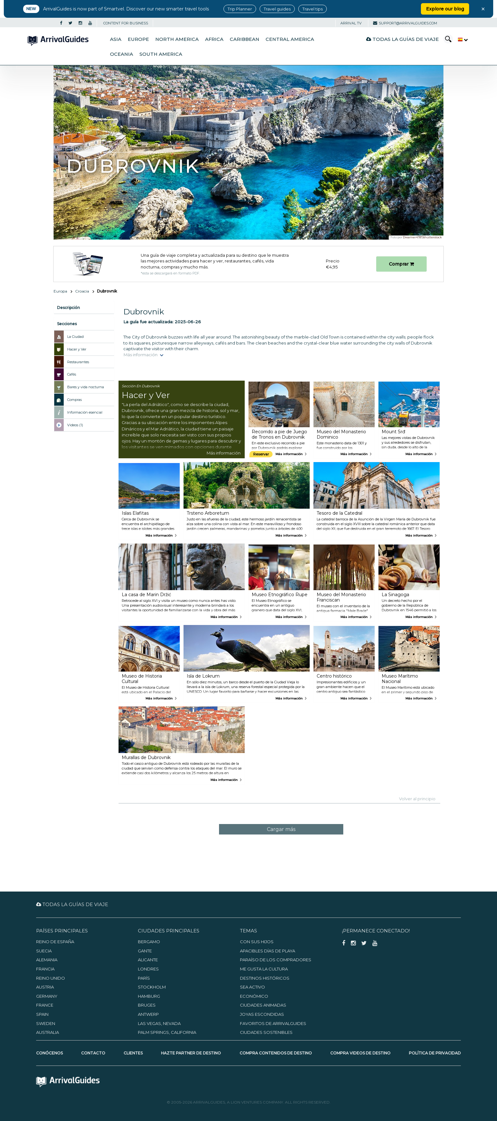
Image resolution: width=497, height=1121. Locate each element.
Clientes (133, 1053)
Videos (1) (75, 425)
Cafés (71, 374)
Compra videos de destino (360, 1053)
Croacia (82, 291)
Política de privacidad (435, 1053)
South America (160, 54)
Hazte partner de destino (191, 1053)
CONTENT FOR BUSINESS (125, 23)
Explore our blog (445, 9)
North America (177, 39)
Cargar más (281, 829)
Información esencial (84, 412)
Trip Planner (240, 8)
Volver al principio (417, 798)
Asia (115, 39)
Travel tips (312, 8)
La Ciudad (75, 336)
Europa (60, 291)
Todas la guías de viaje (402, 39)
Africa (214, 39)
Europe (138, 39)
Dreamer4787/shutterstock (422, 237)
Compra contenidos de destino (276, 1053)
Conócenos (49, 1053)
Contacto (93, 1053)
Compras (74, 399)
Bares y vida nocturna (85, 387)
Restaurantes (78, 362)
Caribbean (244, 39)
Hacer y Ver (76, 349)
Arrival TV (351, 23)
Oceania (121, 54)
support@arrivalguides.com (405, 23)
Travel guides (277, 8)
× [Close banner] (483, 9)
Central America (290, 39)
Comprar (401, 264)
